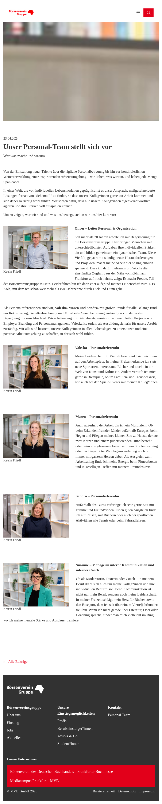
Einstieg (13, 723)
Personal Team (119, 715)
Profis (61, 721)
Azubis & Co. (67, 736)
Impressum (147, 791)
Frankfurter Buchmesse (95, 771)
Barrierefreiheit (104, 791)
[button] (148, 12)
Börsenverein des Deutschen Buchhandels (42, 771)
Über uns (14, 715)
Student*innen (68, 744)
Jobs (10, 730)
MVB (54, 781)
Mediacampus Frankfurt (28, 781)
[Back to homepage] (21, 12)
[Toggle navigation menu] (138, 12)
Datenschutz (127, 791)
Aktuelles (14, 738)
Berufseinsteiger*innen (75, 728)
